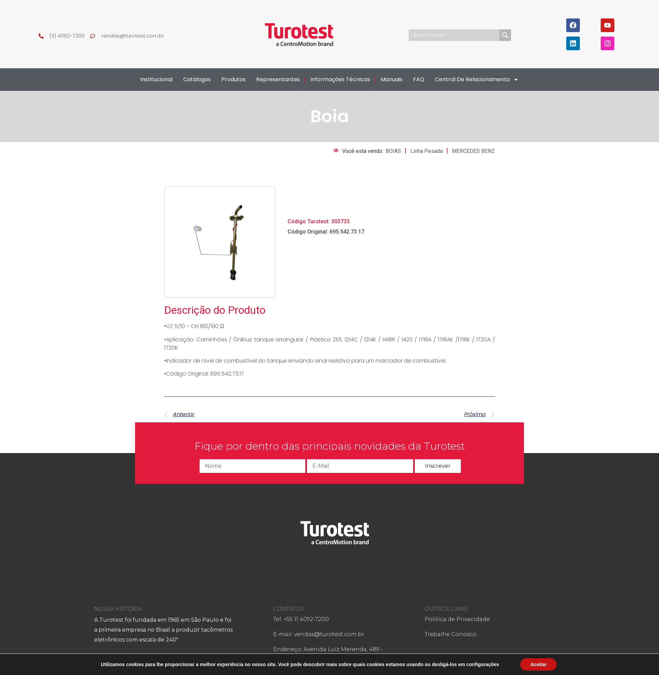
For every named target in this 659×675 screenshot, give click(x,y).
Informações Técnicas (340, 79)
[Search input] (456, 35)
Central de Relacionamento (477, 79)
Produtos (233, 79)
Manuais (391, 79)
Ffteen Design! (399, 662)
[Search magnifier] (505, 35)
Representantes (278, 79)
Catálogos (197, 79)
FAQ (418, 79)
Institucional (156, 79)
